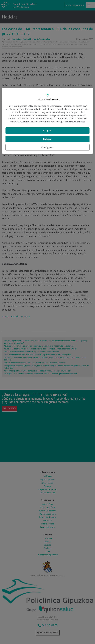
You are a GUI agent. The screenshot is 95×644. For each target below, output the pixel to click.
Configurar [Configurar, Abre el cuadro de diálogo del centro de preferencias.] (47, 147)
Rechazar (47, 139)
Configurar (27, 121)
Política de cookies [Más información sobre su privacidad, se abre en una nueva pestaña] (75, 121)
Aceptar (47, 130)
